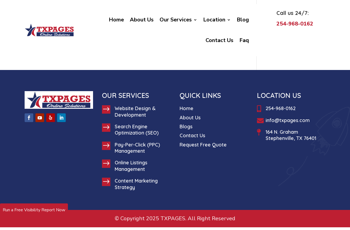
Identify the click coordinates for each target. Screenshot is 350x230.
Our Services (176, 19)
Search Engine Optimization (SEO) (137, 129)
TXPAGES (172, 218)
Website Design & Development (135, 111)
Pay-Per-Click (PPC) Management (137, 148)
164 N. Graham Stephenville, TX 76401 (291, 135)
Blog (243, 19)
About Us (142, 19)
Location (214, 19)
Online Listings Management (131, 165)
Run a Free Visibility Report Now (34, 210)
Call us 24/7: (292, 12)
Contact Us (219, 40)
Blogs (186, 126)
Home (116, 19)
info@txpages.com (288, 120)
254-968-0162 (281, 108)
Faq (244, 40)
